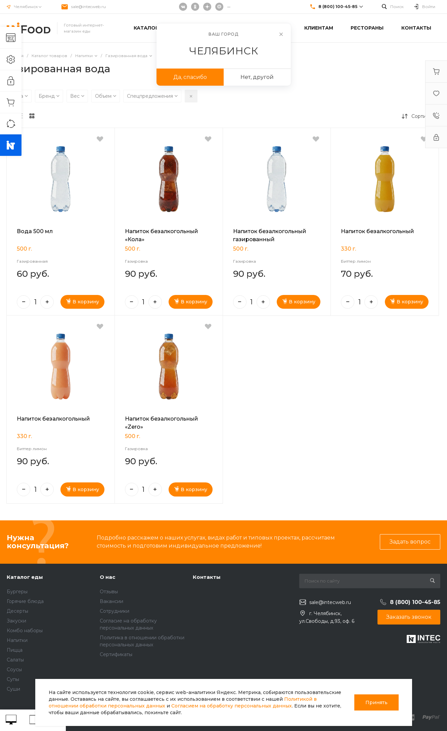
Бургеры (17, 592)
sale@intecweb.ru (88, 6)
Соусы (14, 669)
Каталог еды (25, 577)
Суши (13, 689)
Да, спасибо (190, 77)
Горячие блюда (25, 601)
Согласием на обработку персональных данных (231, 706)
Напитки (17, 640)
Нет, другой (257, 77)
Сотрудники (114, 611)
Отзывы (109, 592)
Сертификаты (116, 654)
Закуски (16, 621)
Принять (376, 702)
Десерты (17, 611)
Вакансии (111, 601)
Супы (13, 679)
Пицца (15, 650)
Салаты (15, 660)
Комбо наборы (25, 631)
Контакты (207, 577)
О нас (107, 577)
